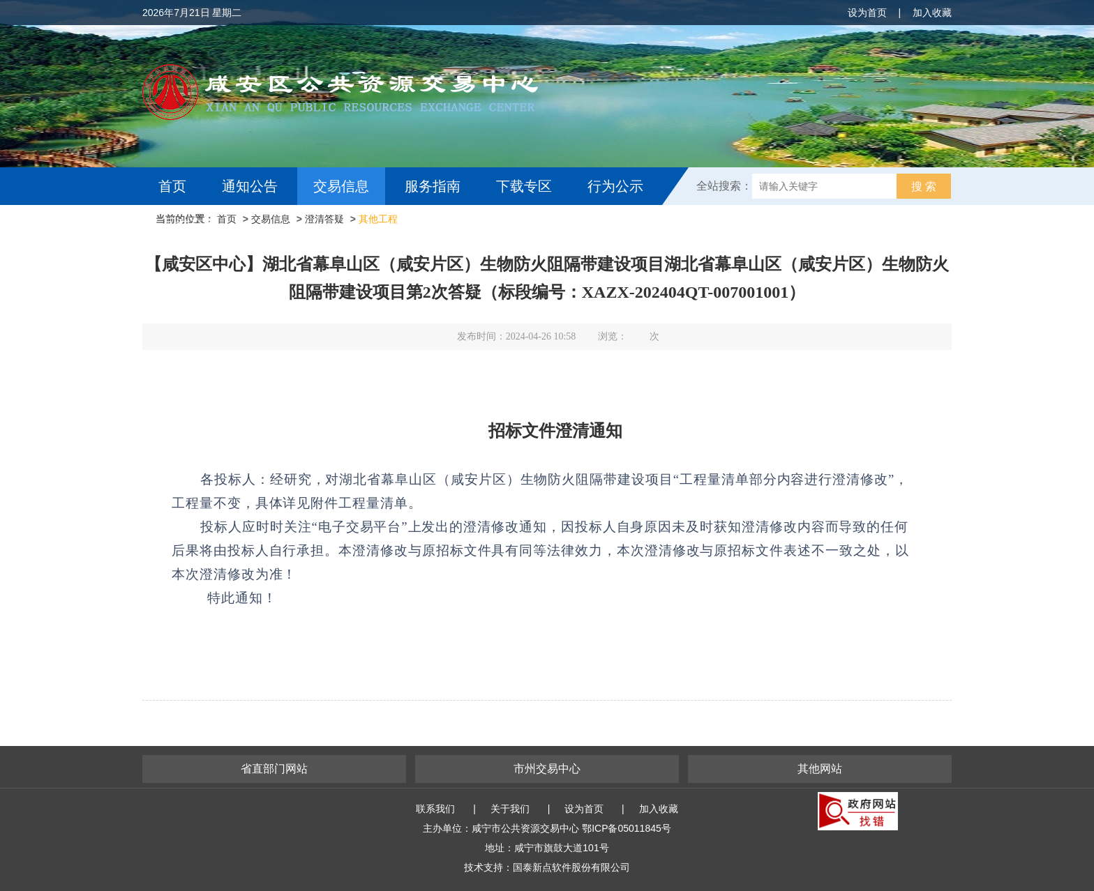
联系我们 (435, 808)
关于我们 (510, 808)
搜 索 (923, 186)
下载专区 (524, 186)
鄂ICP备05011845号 (626, 828)
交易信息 (341, 186)
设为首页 (867, 12)
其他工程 (378, 218)
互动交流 (190, 223)
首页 (172, 186)
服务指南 (432, 186)
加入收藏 (932, 12)
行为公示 (615, 186)
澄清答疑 (324, 218)
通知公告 (250, 186)
